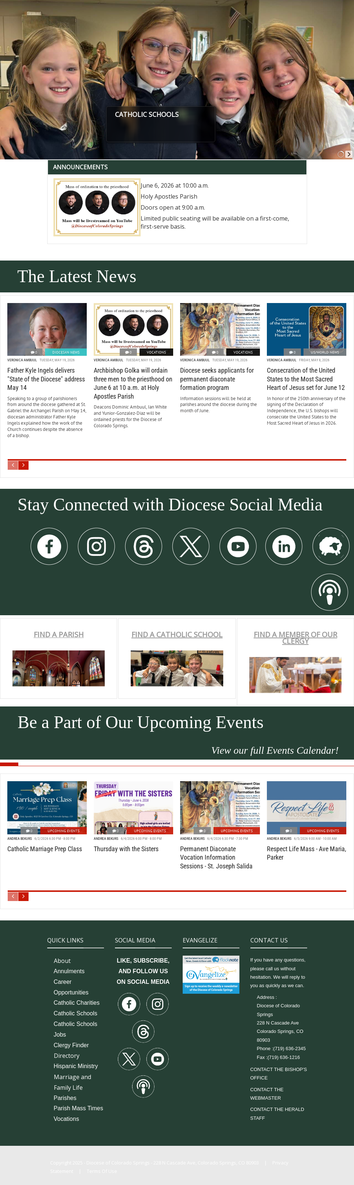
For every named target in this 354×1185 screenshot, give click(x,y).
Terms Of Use (102, 1171)
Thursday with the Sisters (126, 849)
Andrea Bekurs (19, 839)
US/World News (325, 352)
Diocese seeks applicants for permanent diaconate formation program (217, 378)
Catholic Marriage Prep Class (44, 849)
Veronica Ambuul (22, 360)
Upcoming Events (63, 830)
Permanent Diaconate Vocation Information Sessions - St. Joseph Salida (216, 857)
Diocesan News (65, 352)
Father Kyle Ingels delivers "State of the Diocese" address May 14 (46, 378)
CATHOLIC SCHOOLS (183, 114)
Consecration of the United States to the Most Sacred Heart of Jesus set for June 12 (306, 378)
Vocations (156, 352)
